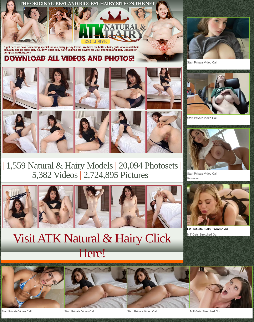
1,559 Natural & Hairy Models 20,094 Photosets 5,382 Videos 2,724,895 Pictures (92, 170)
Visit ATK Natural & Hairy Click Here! (92, 245)
